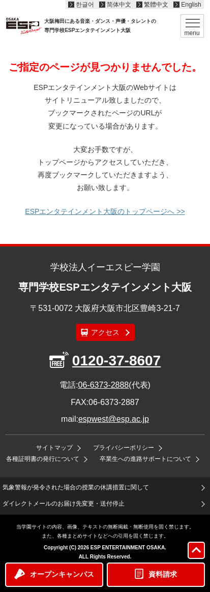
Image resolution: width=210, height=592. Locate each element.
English (191, 5)
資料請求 (162, 574)
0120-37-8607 (116, 360)
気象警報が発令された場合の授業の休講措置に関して (76, 487)
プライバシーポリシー (123, 447)
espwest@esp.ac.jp (113, 419)
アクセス (105, 332)
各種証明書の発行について (42, 458)
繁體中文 (156, 5)
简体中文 (119, 5)
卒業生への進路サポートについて (145, 458)
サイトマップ (54, 447)
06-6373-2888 (103, 385)
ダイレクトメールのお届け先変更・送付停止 (64, 503)
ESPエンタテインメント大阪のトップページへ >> (105, 211)
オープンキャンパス (62, 574)
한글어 (85, 5)
